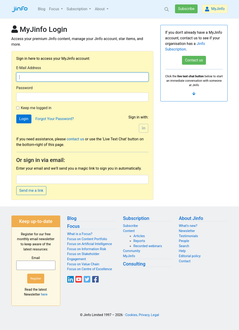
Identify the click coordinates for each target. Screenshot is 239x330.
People (184, 241)
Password (24, 88)
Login (23, 119)
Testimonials (188, 236)
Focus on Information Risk (86, 249)
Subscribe (186, 9)
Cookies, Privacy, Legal (142, 315)
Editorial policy (190, 256)
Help (182, 251)
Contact (185, 261)
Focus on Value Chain (83, 264)
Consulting (134, 264)
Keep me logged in (36, 108)
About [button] (100, 9)
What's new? (188, 226)
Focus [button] (54, 9)
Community (131, 251)
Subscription (136, 218)
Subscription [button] (77, 9)
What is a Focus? (79, 234)
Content (129, 231)
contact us (75, 139)
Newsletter (187, 231)
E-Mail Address (28, 68)
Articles (139, 236)
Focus (73, 226)
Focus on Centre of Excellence (89, 269)
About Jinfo (191, 218)
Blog (41, 9)
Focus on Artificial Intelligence (89, 244)
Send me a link (31, 190)
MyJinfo (215, 9)
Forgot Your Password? (54, 119)
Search (184, 246)
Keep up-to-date (35, 221)
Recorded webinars (147, 246)
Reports (139, 241)
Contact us (194, 60)
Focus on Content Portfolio (87, 239)
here (44, 294)
